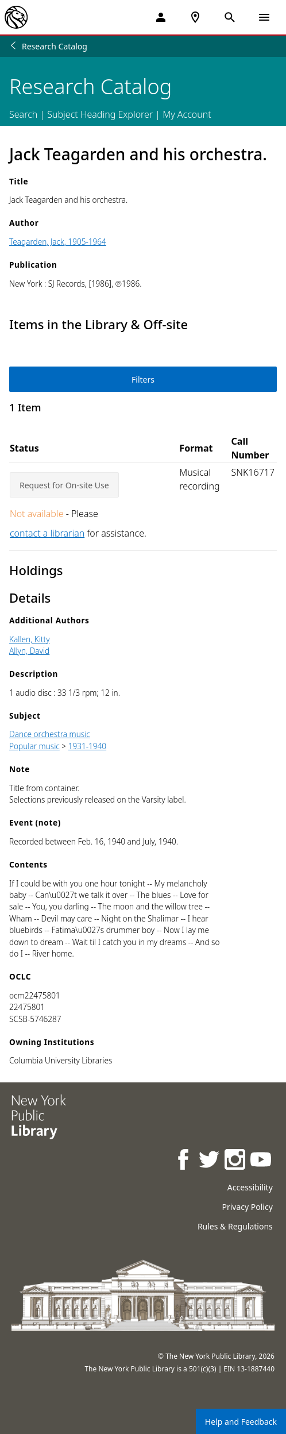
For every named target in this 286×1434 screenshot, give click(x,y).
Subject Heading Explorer (100, 114)
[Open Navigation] (264, 17)
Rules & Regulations (235, 1226)
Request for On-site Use (64, 485)
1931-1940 (87, 746)
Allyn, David (29, 650)
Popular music (34, 746)
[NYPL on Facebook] (184, 1161)
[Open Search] (229, 17)
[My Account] (161, 17)
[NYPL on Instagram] (236, 1161)
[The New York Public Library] (16, 17)
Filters (143, 379)
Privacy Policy (247, 1206)
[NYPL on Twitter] (210, 1161)
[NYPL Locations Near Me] (195, 17)
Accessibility (250, 1187)
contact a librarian (47, 533)
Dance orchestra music (49, 733)
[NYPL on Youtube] (261, 1161)
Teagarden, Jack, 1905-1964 (57, 241)
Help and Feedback (241, 1421)
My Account (187, 114)
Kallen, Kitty (29, 639)
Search (23, 114)
